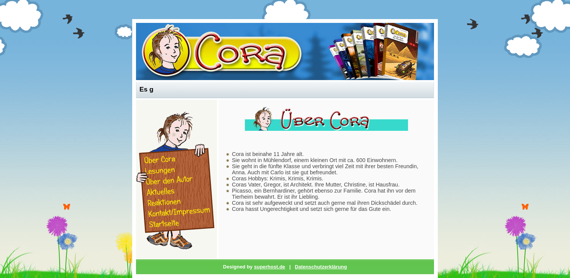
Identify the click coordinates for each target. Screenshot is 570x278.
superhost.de (269, 267)
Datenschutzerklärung (321, 267)
